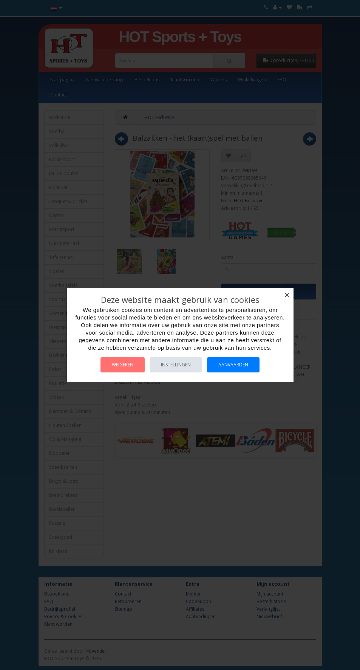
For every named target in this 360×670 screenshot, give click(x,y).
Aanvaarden (233, 364)
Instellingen (176, 364)
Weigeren (122, 364)
